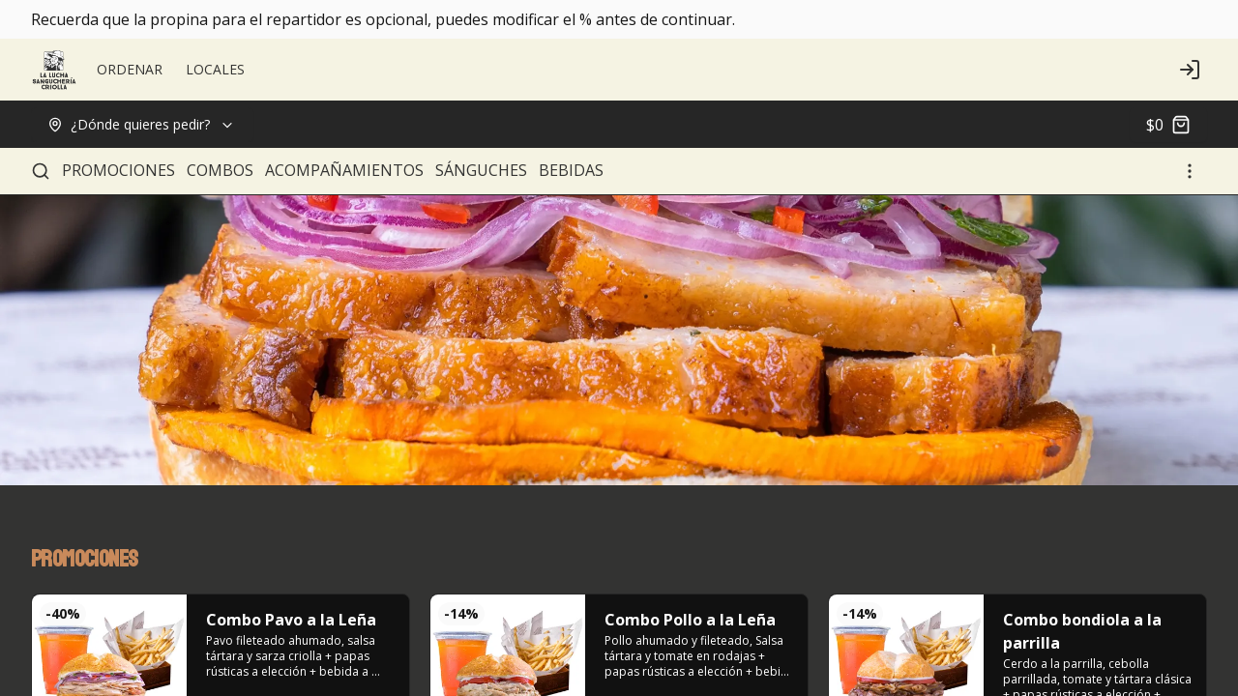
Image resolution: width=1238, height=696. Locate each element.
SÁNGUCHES (481, 170)
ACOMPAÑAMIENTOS (344, 170)
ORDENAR (129, 69)
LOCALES (215, 69)
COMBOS (220, 170)
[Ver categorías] (1189, 171)
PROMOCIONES (118, 170)
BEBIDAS (571, 170)
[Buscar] (40, 171)
